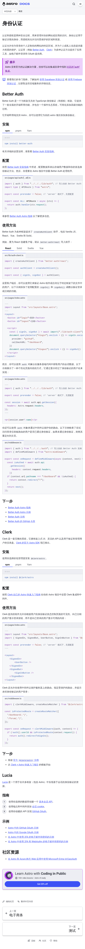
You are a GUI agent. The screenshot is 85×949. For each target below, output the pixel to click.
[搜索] (74, 4)
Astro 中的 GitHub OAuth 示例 (23, 827)
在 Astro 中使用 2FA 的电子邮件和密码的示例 (31, 837)
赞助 (53, 940)
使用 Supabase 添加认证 (52, 79)
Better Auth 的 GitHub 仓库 (21, 521)
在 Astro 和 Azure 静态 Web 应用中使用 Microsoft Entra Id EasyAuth (42, 859)
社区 (42, 940)
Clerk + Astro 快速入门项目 (24, 764)
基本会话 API (45, 801)
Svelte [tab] (31, 248)
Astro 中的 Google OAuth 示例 (23, 832)
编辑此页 (8, 901)
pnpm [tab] (18, 130)
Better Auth (38, 49)
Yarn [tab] (29, 130)
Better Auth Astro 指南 (21, 216)
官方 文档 (26, 760)
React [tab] (8, 248)
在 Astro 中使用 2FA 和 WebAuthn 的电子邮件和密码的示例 (38, 841)
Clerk (49, 49)
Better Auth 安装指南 (43, 151)
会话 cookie (38, 806)
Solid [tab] (19, 248)
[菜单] (80, 4)
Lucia (5, 782)
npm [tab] (7, 130)
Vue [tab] (41, 248)
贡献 (31, 940)
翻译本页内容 (25, 901)
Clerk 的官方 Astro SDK (28, 542)
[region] (42, 196)
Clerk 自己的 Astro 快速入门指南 (24, 594)
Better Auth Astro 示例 (19, 512)
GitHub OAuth (39, 811)
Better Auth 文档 (16, 516)
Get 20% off (42, 884)
